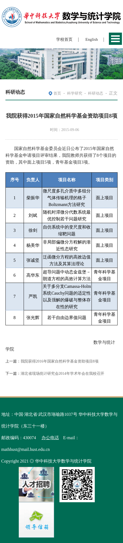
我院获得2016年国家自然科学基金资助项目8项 (60, 361)
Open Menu (115, 39)
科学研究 (74, 93)
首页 (57, 93)
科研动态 (95, 93)
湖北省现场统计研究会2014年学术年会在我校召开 (62, 374)
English (91, 39)
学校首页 (64, 39)
